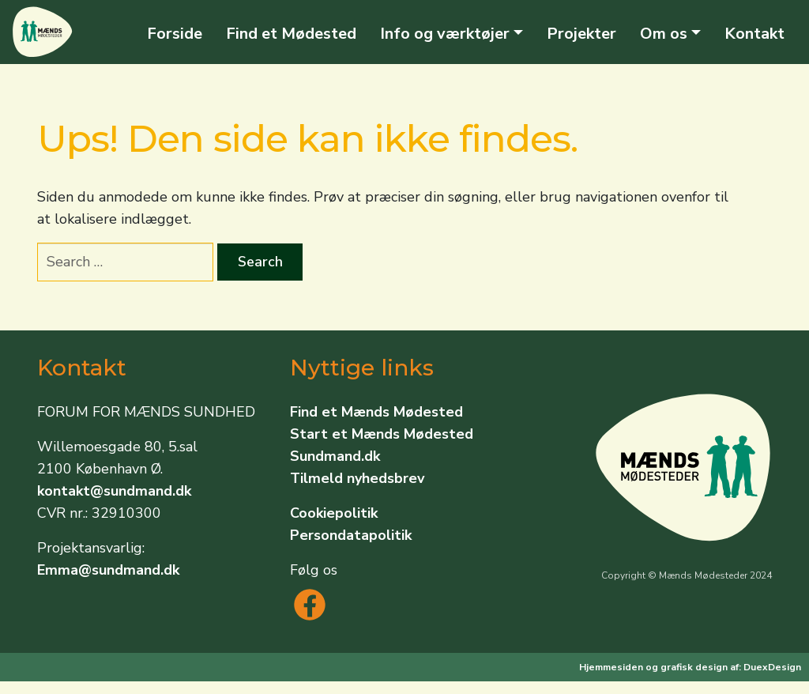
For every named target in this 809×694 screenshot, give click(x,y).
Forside (174, 33)
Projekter (581, 33)
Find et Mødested (291, 33)
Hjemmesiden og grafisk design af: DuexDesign (690, 667)
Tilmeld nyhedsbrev (357, 478)
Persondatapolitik (351, 535)
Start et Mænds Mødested (381, 433)
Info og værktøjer (445, 33)
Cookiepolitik (334, 513)
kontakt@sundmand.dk (114, 490)
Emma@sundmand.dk (108, 569)
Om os (663, 33)
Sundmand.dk (335, 456)
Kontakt (754, 33)
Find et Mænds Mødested (376, 411)
